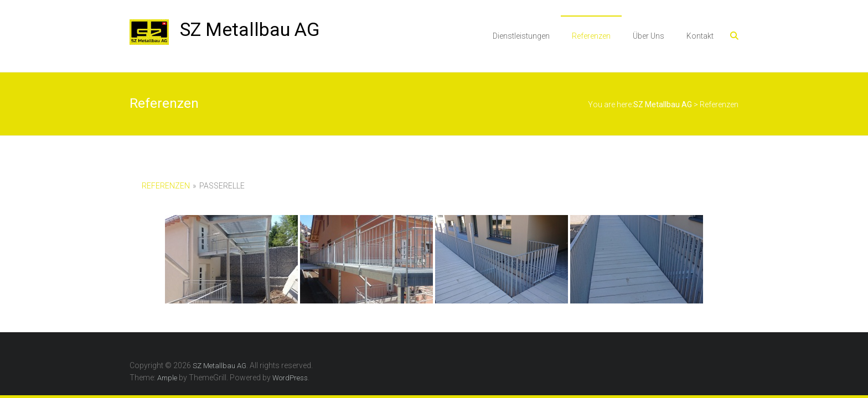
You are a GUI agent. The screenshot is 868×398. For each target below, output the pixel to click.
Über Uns (648, 36)
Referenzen (591, 36)
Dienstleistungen (521, 36)
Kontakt (700, 36)
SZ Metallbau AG (249, 29)
